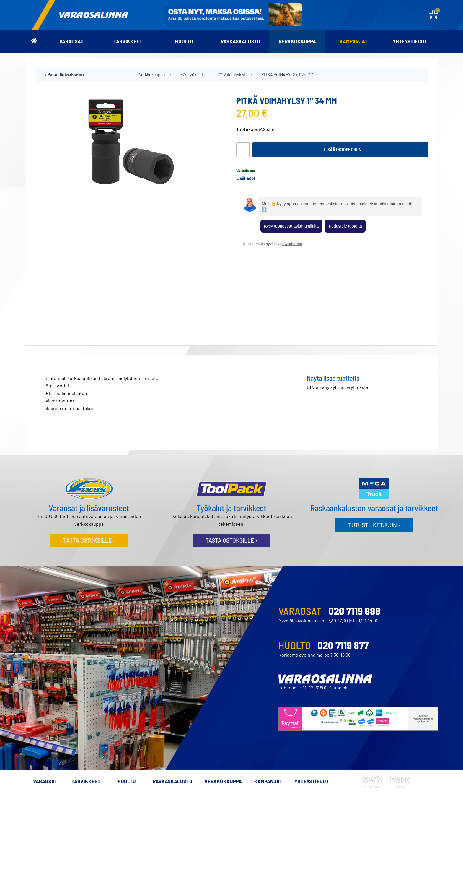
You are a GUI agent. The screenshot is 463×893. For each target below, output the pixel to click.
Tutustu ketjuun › (374, 438)
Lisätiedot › (247, 178)
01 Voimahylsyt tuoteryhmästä (337, 300)
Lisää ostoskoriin (342, 149)
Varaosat (71, 41)
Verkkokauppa (297, 41)
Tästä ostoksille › (89, 454)
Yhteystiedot (410, 41)
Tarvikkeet (127, 41)
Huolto (184, 41)
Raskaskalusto (240, 41)
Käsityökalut (191, 74)
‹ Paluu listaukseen (64, 74)
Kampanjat (354, 41)
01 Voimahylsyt (232, 74)
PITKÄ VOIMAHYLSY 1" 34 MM (287, 74)
